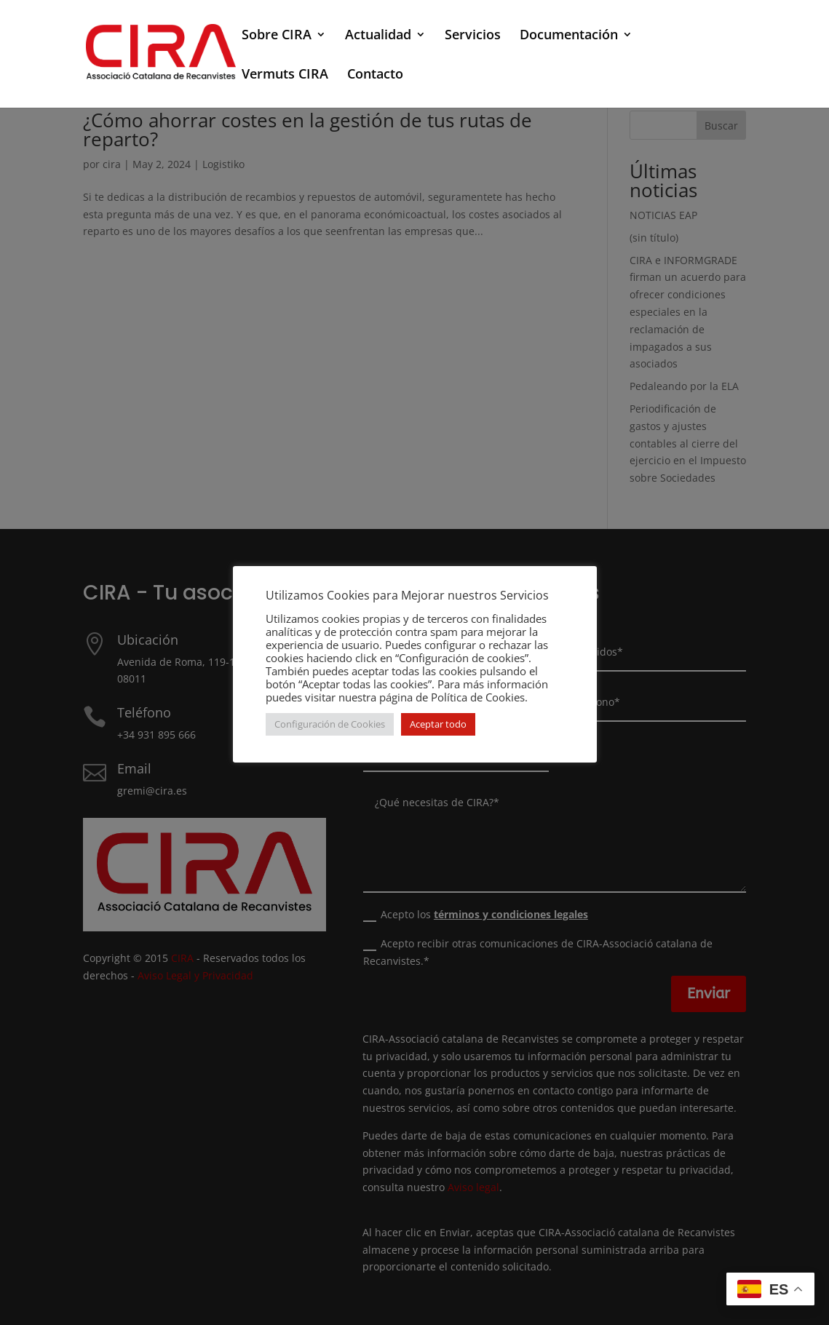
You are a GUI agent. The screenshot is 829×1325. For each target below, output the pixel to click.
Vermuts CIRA (285, 75)
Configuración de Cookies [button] (329, 724)
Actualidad (378, 36)
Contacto (375, 75)
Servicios (473, 36)
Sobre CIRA (277, 36)
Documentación (569, 36)
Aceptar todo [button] (438, 724)
